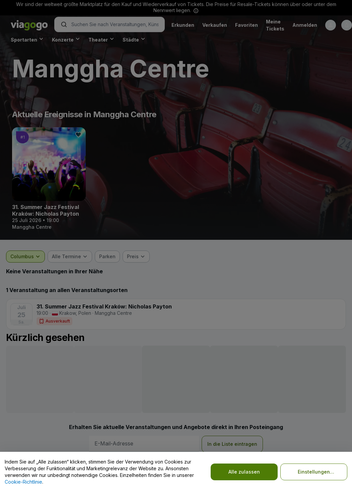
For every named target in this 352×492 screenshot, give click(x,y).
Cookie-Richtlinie (23, 482)
